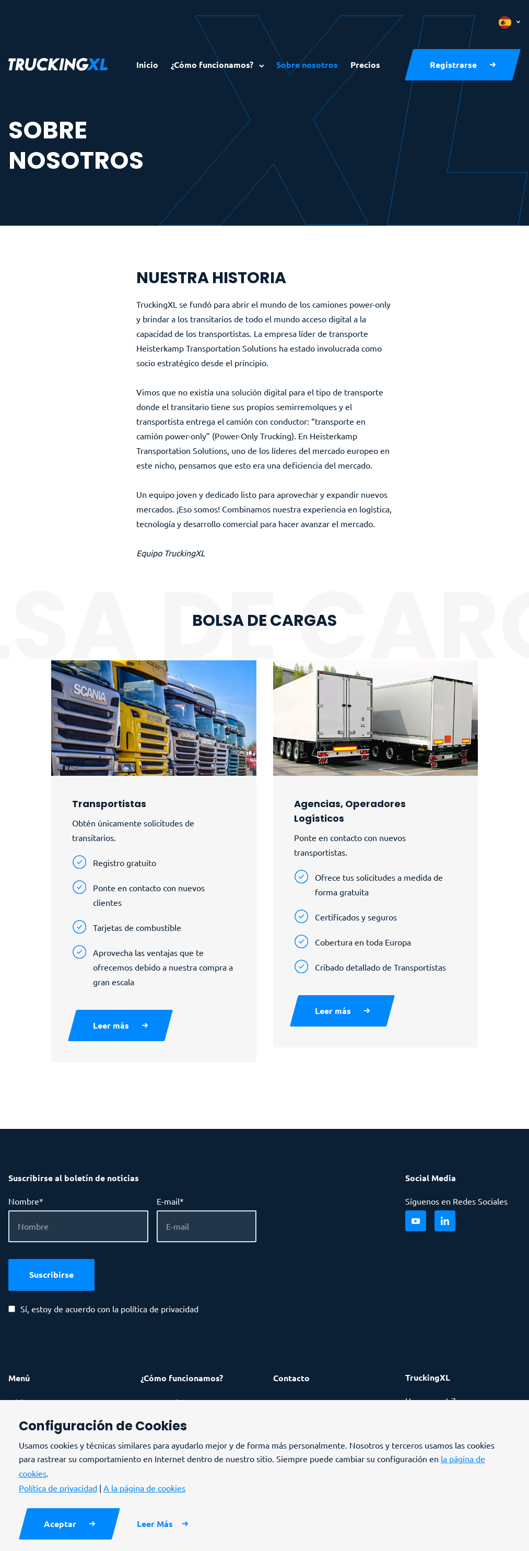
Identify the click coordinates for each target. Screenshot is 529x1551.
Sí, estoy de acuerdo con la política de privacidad (109, 1308)
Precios (365, 64)
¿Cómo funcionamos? (213, 64)
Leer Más (155, 1523)
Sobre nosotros (307, 64)
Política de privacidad (58, 1488)
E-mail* (170, 1201)
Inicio (147, 64)
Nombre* (25, 1201)
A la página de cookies (144, 1488)
